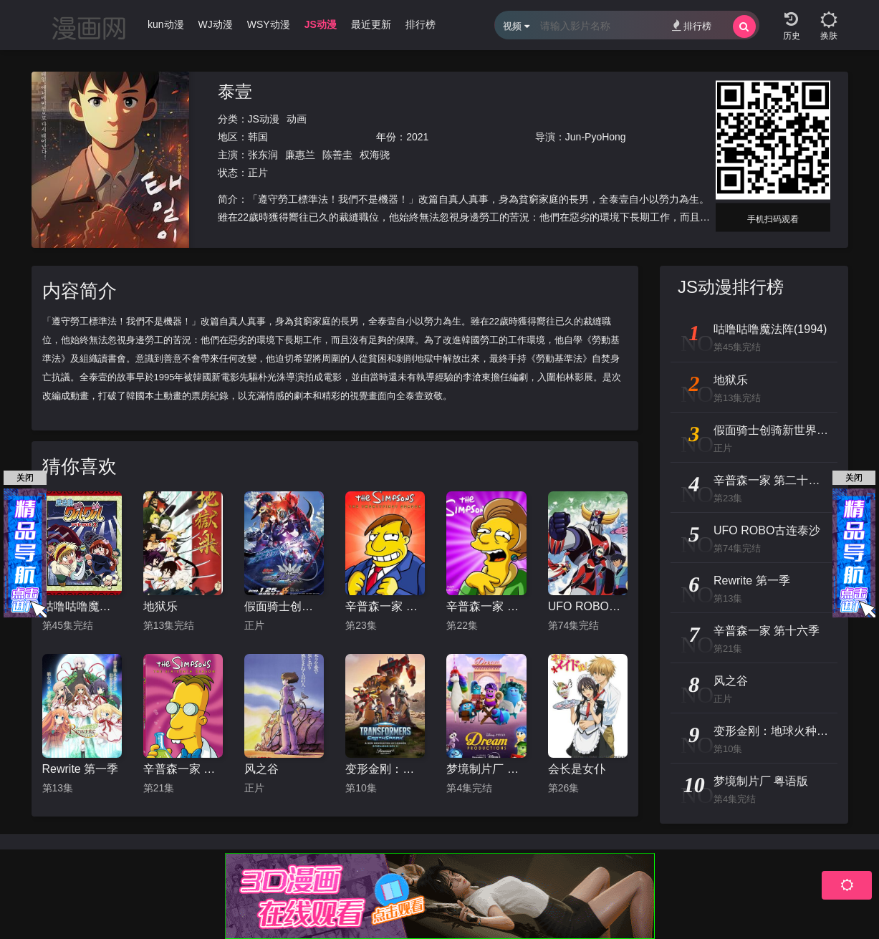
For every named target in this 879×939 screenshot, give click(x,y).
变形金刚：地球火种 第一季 (385, 769)
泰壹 (235, 91)
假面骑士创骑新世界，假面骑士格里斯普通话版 (284, 606)
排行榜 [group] (420, 24)
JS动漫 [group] (320, 24)
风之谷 (261, 769)
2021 (417, 137)
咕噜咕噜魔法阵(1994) (82, 606)
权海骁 (375, 154)
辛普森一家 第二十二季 (486, 606)
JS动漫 (263, 119)
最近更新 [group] (371, 24)
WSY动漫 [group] (268, 24)
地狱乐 (160, 606)
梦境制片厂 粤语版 (486, 769)
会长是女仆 (576, 769)
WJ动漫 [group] (215, 24)
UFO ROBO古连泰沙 (588, 606)
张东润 (263, 154)
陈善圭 (337, 154)
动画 (297, 119)
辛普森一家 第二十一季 (385, 606)
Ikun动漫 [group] (164, 24)
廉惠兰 (300, 154)
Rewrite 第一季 (80, 769)
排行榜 (691, 25)
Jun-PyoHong (595, 137)
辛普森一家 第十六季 (183, 769)
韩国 (258, 137)
